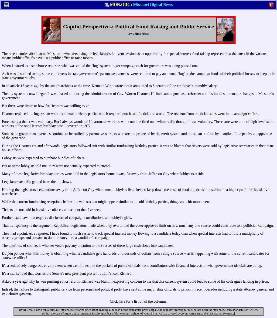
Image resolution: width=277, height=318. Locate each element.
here (122, 301)
